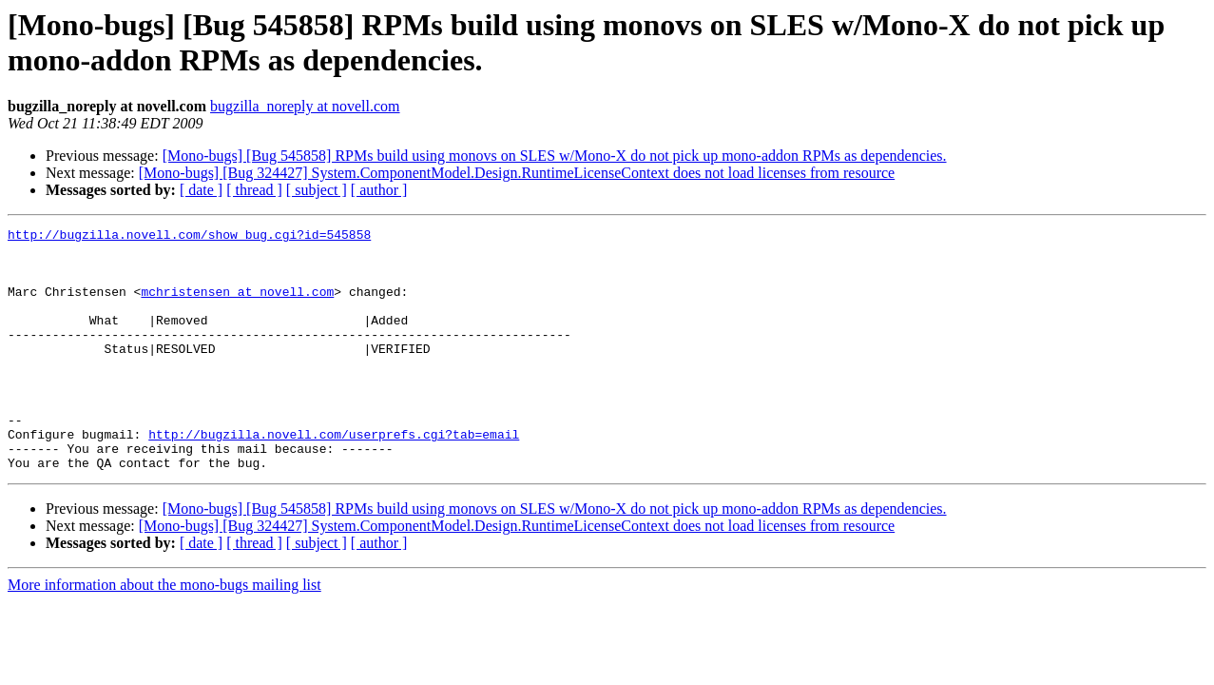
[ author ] (379, 190)
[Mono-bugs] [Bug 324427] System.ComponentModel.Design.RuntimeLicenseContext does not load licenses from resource (517, 173)
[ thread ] (254, 190)
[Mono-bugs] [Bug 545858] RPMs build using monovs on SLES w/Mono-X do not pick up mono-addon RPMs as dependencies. (555, 155)
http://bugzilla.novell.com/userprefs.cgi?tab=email (333, 476)
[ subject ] (316, 190)
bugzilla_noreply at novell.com (305, 106)
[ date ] (201, 190)
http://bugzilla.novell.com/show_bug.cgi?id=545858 (189, 236)
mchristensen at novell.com (237, 305)
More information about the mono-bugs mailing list (164, 633)
